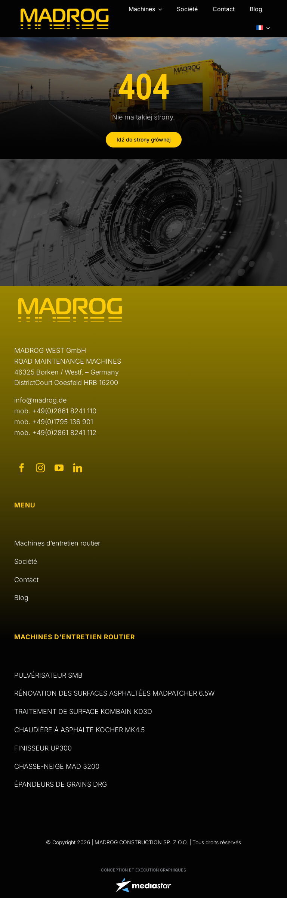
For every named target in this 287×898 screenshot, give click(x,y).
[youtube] (59, 467)
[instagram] (40, 467)
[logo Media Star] (143, 881)
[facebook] (21, 467)
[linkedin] (77, 467)
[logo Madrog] (64, 11)
